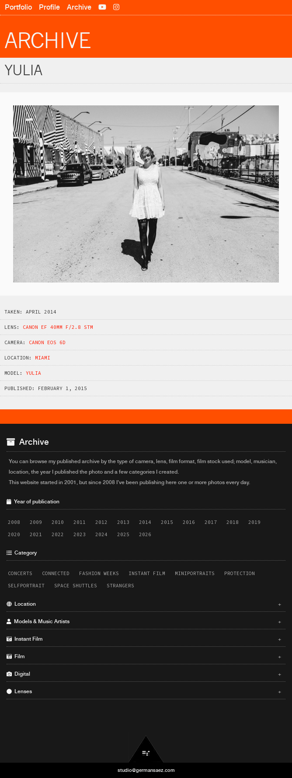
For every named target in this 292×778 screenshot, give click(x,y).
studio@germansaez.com (146, 770)
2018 (232, 522)
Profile (49, 7)
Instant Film (147, 573)
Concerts (20, 573)
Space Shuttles (75, 586)
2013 (123, 522)
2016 (189, 522)
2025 (123, 534)
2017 (211, 522)
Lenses (144, 691)
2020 (14, 534)
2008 (14, 522)
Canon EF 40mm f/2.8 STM (58, 327)
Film (144, 656)
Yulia (33, 373)
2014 (145, 522)
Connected (56, 573)
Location (144, 604)
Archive (79, 7)
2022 (58, 534)
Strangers (120, 586)
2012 (101, 522)
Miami (42, 358)
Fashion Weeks (99, 573)
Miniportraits (195, 573)
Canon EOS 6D (47, 342)
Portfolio (18, 7)
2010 (58, 522)
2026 (145, 534)
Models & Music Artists (144, 621)
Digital (144, 674)
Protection (239, 573)
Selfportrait (26, 586)
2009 (36, 522)
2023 (79, 534)
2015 (167, 522)
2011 (79, 522)
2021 (36, 534)
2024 (101, 534)
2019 (254, 522)
